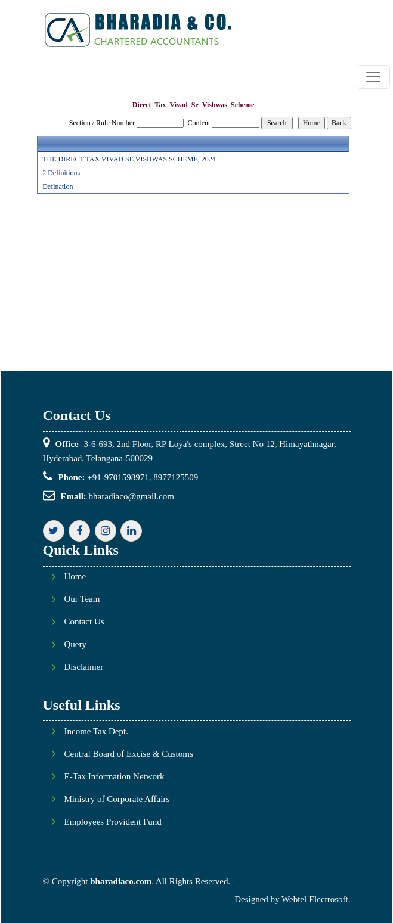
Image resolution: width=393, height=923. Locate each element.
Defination (57, 186)
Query (75, 644)
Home (75, 576)
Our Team (82, 599)
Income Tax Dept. (96, 731)
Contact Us (84, 621)
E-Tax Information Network (114, 776)
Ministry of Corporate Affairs (117, 799)
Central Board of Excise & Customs (128, 754)
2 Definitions (61, 173)
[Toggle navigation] (373, 77)
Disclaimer (84, 667)
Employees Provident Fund (113, 822)
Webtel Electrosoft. (315, 899)
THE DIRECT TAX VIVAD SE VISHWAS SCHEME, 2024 (129, 159)
